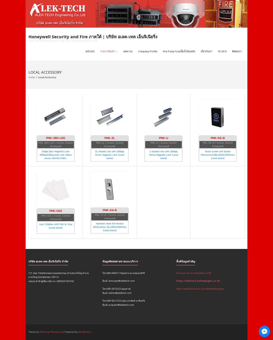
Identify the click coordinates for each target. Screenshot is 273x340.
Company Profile (147, 51)
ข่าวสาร (222, 51)
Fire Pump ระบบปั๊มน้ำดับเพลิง (179, 51)
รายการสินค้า (107, 51)
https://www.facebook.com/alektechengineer (200, 288)
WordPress (84, 332)
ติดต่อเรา (237, 51)
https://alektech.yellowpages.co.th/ (198, 280)
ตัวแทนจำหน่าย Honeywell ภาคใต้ (193, 273)
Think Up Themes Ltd (52, 332)
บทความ (128, 51)
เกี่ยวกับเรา (206, 51)
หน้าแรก (90, 51)
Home (31, 77)
